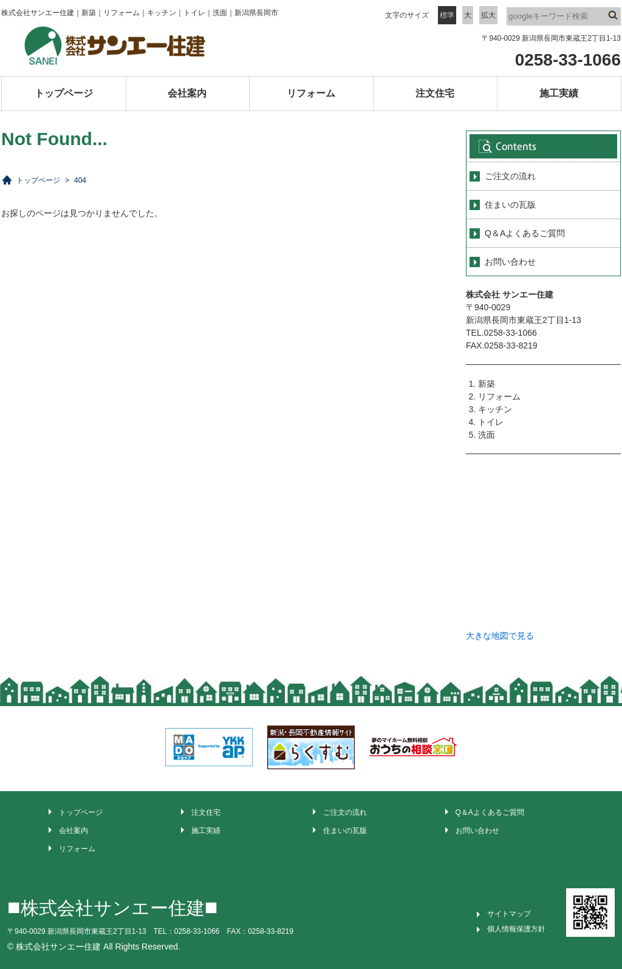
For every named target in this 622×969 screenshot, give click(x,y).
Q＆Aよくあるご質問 (525, 233)
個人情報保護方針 (516, 929)
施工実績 (558, 93)
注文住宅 (434, 93)
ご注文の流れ (510, 176)
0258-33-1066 (568, 59)
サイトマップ (509, 913)
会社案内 (187, 93)
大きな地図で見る (500, 636)
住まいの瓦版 (510, 204)
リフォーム (311, 93)
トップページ (64, 93)
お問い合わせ (510, 262)
